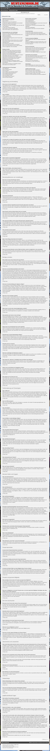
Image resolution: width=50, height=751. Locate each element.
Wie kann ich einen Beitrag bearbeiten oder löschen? (12, 51)
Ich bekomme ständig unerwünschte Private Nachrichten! (35, 33)
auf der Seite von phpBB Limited (29, 701)
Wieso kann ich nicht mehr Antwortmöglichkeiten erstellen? (13, 54)
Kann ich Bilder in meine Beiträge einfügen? (10, 71)
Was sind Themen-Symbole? (8, 77)
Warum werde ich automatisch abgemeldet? (10, 28)
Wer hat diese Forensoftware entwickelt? (32, 69)
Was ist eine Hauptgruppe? (30, 27)
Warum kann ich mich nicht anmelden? (9, 24)
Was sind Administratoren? (30, 19)
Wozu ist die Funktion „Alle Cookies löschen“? (11, 29)
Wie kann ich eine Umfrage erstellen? (9, 53)
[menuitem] (8, 8)
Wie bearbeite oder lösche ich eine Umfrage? (10, 55)
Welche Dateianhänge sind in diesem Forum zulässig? (34, 65)
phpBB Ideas (13, 709)
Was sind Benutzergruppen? (30, 21)
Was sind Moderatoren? (29, 20)
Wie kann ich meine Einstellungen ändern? (10, 33)
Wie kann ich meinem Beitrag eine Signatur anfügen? (12, 52)
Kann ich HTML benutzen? (7, 69)
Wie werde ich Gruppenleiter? (30, 24)
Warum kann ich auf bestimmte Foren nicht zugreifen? (12, 57)
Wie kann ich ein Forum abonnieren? (31, 60)
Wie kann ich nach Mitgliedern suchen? (32, 50)
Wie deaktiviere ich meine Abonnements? (32, 61)
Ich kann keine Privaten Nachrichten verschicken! (34, 32)
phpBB (7, 744)
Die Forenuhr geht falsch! (7, 36)
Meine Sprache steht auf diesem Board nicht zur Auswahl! (13, 40)
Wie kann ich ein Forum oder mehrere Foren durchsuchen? (35, 47)
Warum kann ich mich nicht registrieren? (10, 21)
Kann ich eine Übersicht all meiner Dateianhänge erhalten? (35, 66)
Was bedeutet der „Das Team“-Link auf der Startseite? (34, 28)
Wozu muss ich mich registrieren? (8, 19)
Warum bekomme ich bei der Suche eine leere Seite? (34, 49)
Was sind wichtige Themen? (7, 75)
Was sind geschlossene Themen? (8, 76)
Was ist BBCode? (6, 68)
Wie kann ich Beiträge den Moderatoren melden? (11, 60)
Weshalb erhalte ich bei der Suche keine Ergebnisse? (34, 48)
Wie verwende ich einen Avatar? (8, 43)
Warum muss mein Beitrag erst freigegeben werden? (12, 63)
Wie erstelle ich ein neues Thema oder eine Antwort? (12, 50)
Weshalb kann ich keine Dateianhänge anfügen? (11, 58)
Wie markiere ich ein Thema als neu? (9, 64)
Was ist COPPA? (5, 20)
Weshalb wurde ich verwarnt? (8, 59)
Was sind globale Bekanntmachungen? (9, 72)
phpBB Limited (18, 216)
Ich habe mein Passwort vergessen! (9, 27)
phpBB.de (27, 216)
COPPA (22, 118)
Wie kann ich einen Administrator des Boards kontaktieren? (35, 74)
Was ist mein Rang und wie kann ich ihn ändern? (11, 44)
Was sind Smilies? (6, 70)
